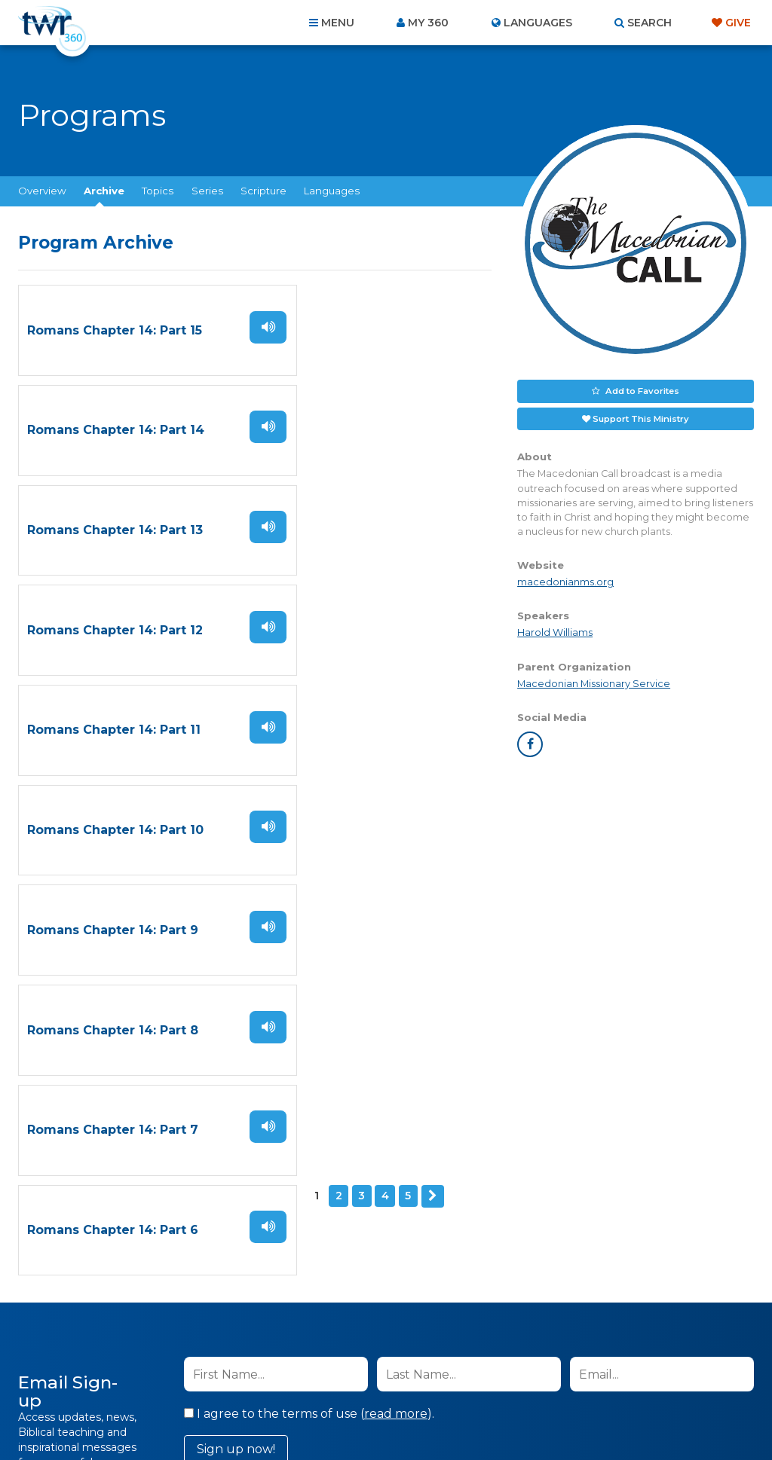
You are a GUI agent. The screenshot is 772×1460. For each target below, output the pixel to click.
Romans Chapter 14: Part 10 (356, 527)
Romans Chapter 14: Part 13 (115, 428)
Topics (157, 191)
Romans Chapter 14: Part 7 (112, 724)
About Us (176, 1378)
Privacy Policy (481, 1033)
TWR (395, 1414)
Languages (332, 191)
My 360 (428, 22)
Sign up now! (236, 992)
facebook (530, 743)
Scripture (263, 191)
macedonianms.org (565, 581)
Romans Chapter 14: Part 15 (114, 329)
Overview (42, 191)
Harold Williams (555, 631)
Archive (104, 191)
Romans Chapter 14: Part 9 (112, 626)
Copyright (556, 1378)
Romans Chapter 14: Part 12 (356, 428)
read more (395, 957)
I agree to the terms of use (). (309, 957)
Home (111, 1378)
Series (207, 191)
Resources (643, 1378)
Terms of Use (557, 1033)
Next (144, 789)
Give (738, 22)
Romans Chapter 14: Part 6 (354, 724)
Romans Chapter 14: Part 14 (357, 329)
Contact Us (257, 1378)
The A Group (495, 1414)
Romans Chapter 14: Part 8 (354, 626)
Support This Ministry (641, 417)
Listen (223, 326)
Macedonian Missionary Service (593, 682)
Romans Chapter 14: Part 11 (114, 527)
